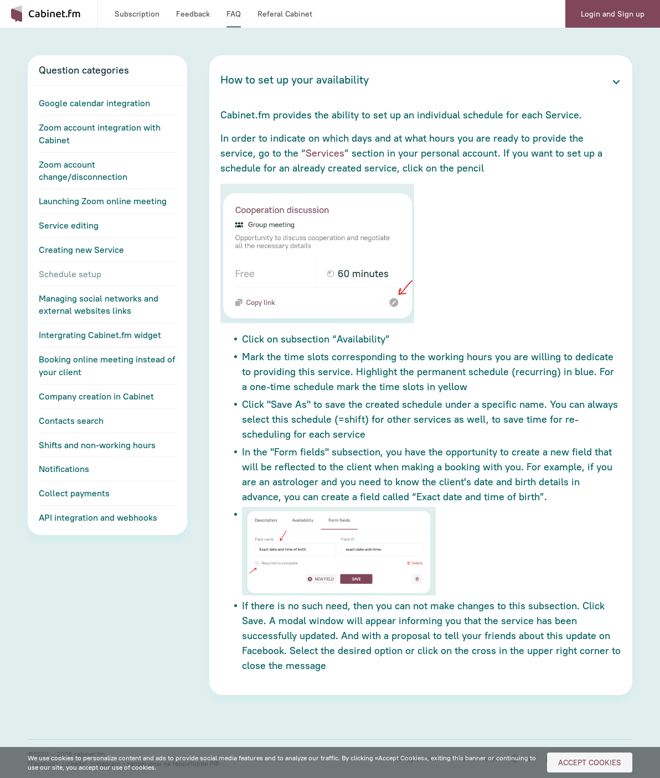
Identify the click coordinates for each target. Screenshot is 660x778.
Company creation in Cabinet (96, 396)
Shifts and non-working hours (97, 444)
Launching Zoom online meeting (103, 200)
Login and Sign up (612, 14)
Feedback (193, 14)
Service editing (69, 225)
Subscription (137, 14)
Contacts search (71, 420)
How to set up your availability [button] (294, 79)
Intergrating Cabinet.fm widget (100, 334)
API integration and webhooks (98, 517)
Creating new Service (81, 249)
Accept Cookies (589, 762)
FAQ (233, 14)
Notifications (64, 468)
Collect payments (74, 493)
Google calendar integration (94, 102)
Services (325, 153)
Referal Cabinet (284, 14)
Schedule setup (70, 273)
